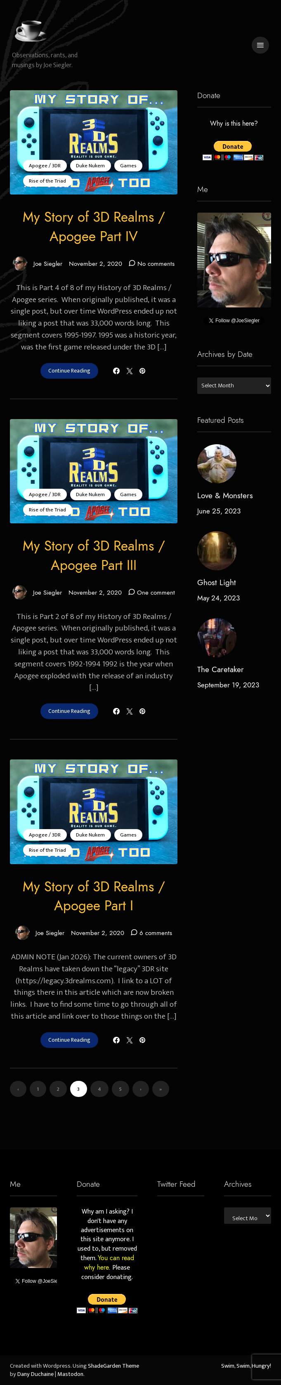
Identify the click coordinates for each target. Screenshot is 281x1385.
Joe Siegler (37, 263)
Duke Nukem (90, 165)
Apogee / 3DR (45, 165)
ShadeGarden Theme (113, 1366)
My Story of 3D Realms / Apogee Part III (94, 556)
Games (128, 165)
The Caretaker (220, 669)
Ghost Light (216, 582)
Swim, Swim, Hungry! (246, 1366)
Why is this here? (234, 123)
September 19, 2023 (228, 685)
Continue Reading (69, 370)
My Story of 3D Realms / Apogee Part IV (94, 227)
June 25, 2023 (219, 511)
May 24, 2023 (218, 598)
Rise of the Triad (47, 180)
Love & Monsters (225, 495)
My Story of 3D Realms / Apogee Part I (94, 896)
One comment (156, 592)
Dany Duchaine (35, 1374)
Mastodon (70, 1374)
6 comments (155, 932)
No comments (156, 263)
